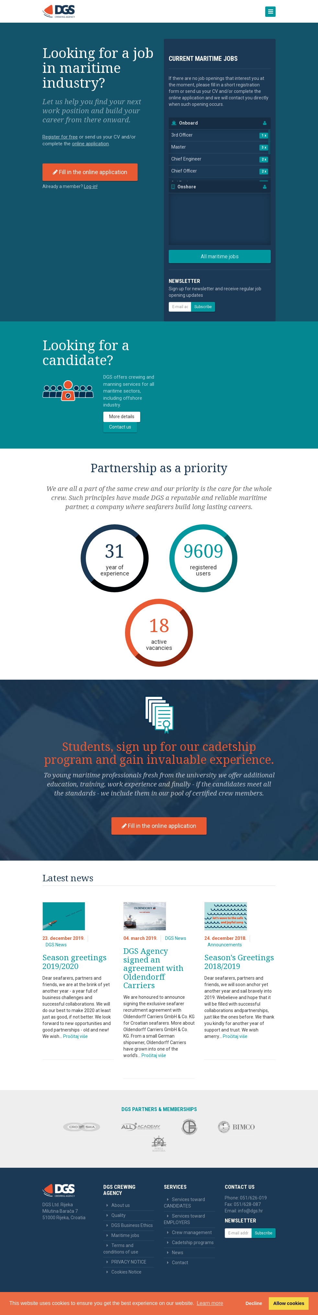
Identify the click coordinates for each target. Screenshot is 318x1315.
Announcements (225, 944)
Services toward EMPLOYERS (184, 1219)
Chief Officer (184, 170)
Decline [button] (253, 1303)
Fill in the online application (90, 172)
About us (120, 1205)
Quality (118, 1215)
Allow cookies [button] (288, 1303)
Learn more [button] (210, 1303)
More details (121, 416)
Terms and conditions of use (120, 1248)
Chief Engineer (186, 159)
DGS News (56, 944)
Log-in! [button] (90, 186)
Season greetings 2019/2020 (74, 961)
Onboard (188, 123)
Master (178, 147)
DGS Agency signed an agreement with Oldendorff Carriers (153, 967)
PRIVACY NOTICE (128, 1262)
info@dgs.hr (250, 1210)
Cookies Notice (126, 1272)
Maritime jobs (125, 1235)
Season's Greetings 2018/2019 (239, 961)
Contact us (120, 426)
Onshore (186, 186)
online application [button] (90, 144)
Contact (180, 1262)
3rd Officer (182, 135)
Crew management (192, 1232)
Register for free (60, 137)
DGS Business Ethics (132, 1225)
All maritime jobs (220, 256)
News (177, 1252)
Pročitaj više (75, 1036)
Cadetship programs (193, 1242)
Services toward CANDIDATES (184, 1203)
